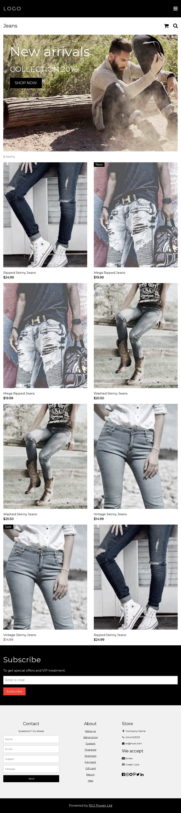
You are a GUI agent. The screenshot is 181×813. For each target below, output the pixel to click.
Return (90, 774)
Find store (90, 749)
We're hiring (90, 737)
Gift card (90, 768)
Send (31, 778)
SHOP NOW (26, 83)
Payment (90, 762)
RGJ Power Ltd (100, 805)
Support (90, 743)
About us (90, 731)
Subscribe (14, 691)
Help (90, 780)
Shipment (90, 755)
